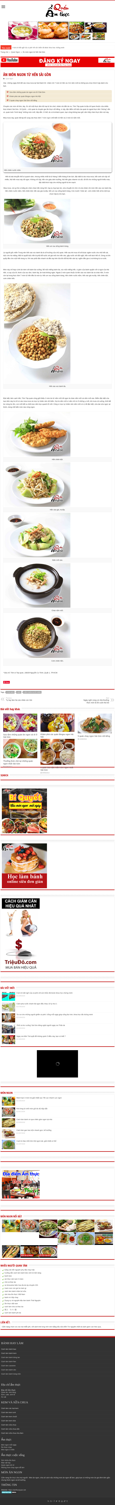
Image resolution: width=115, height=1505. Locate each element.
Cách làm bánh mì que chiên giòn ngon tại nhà (34, 1119)
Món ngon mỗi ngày (8, 1445)
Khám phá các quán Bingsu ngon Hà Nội (25, 96)
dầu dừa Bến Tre (63, 1327)
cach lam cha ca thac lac (14, 1307)
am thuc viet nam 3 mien (14, 1279)
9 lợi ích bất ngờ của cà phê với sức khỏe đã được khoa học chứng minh (38, 48)
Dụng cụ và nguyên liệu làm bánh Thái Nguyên (22, 1300)
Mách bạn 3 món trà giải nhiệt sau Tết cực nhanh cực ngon (39, 1098)
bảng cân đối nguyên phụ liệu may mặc (20, 1270)
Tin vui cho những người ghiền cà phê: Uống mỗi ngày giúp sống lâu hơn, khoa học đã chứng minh (54, 1015)
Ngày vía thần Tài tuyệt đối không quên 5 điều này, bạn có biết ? (41, 1036)
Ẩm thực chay (6, 1447)
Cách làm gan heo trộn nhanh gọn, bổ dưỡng (33, 1130)
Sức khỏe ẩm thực (8, 1460)
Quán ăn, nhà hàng (8, 1392)
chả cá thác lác (10, 1282)
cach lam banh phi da (13, 1313)
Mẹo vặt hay (5, 1463)
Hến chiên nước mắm (32, 692)
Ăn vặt (3, 1397)
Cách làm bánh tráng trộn (11, 1374)
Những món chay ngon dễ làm (12, 1467)
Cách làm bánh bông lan (10, 1357)
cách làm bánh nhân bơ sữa (15, 1291)
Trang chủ (4, 52)
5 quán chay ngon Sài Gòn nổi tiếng (23, 100)
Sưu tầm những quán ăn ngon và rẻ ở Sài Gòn (27, 92)
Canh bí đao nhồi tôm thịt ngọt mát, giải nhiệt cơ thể (36, 1141)
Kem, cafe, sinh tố (8, 1395)
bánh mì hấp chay (11, 1297)
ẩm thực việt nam (11, 1304)
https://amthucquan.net (17, 1490)
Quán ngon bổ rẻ (7, 1465)
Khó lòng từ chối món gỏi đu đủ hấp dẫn (31, 1109)
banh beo (8, 1276)
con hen (10, 692)
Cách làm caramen (8, 1366)
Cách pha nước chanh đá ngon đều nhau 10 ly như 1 (36, 1004)
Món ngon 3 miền (7, 1450)
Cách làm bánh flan (8, 1361)
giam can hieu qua (94, 1327)
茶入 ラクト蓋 (11, 1310)
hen (18, 692)
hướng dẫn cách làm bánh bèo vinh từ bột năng (23, 1273)
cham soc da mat (16, 1327)
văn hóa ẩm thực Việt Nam (15, 1294)
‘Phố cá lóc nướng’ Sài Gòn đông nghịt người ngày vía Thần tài (40, 1025)
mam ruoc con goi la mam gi (15, 1288)
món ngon (47, 118)
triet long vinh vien (45, 1327)
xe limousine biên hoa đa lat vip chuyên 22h (21, 1285)
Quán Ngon (15, 52)
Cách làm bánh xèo (8, 1370)
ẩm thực (13, 1478)
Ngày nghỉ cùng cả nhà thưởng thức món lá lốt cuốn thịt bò (95, 700)
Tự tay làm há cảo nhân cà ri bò (19, 699)
